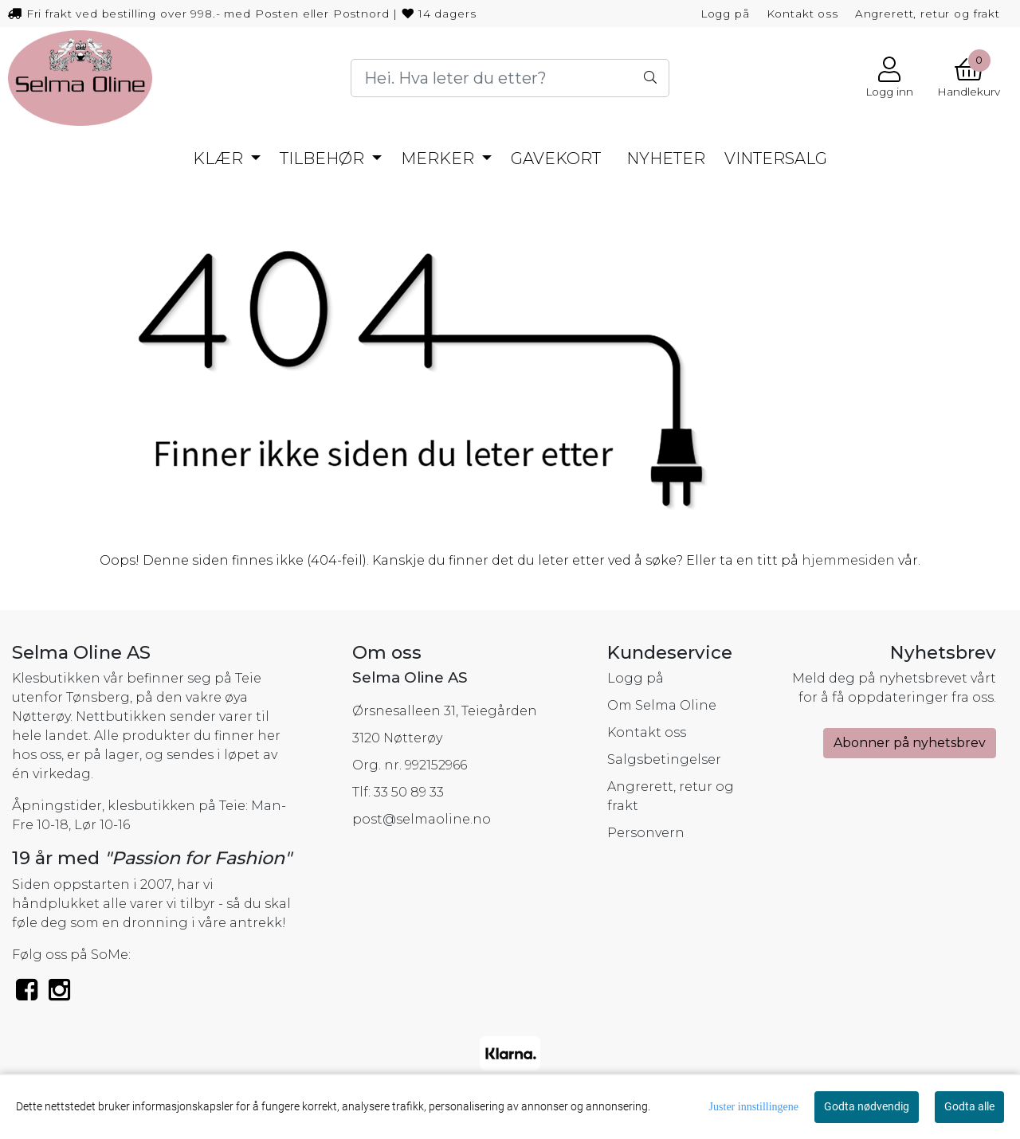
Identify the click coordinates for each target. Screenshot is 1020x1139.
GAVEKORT (556, 158)
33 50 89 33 (409, 792)
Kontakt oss (802, 13)
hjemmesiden (848, 560)
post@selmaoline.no (421, 819)
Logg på (725, 13)
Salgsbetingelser (664, 759)
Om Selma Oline (661, 705)
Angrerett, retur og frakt (927, 13)
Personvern (646, 832)
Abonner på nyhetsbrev (910, 742)
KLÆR (220, 158)
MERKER (439, 158)
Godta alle (969, 1106)
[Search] (510, 78)
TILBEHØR (324, 158)
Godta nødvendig (866, 1106)
